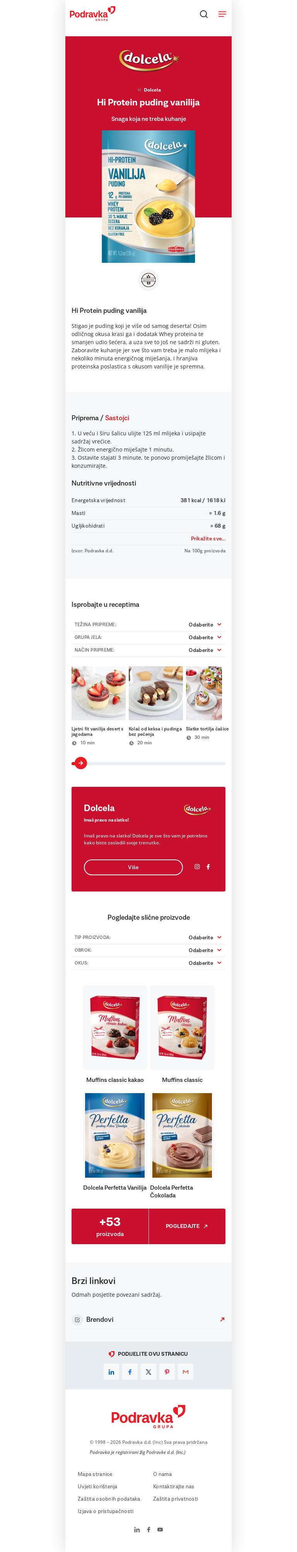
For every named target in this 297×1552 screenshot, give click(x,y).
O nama (162, 1474)
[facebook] (130, 1372)
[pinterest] (167, 1372)
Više (133, 867)
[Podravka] (92, 19)
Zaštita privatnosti (175, 1499)
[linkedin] (111, 1372)
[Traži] (203, 14)
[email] (185, 1372)
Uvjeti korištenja (98, 1486)
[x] (148, 1372)
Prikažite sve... (208, 539)
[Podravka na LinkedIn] (137, 1530)
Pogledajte (187, 1226)
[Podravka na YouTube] (160, 1530)
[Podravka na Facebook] (148, 1530)
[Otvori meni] (222, 14)
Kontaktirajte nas (174, 1486)
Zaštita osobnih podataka (109, 1499)
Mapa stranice (95, 1474)
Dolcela (149, 90)
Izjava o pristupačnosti (105, 1511)
